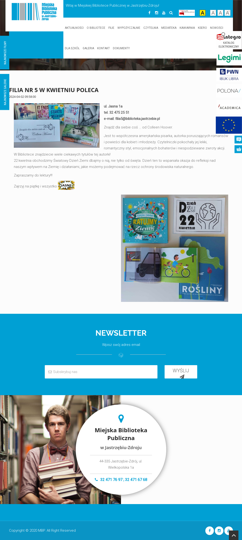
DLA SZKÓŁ (72, 48)
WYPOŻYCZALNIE (128, 27)
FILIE (111, 27)
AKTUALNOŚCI (74, 27)
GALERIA (88, 48)
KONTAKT (103, 48)
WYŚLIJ (181, 373)
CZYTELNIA (150, 27)
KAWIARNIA (187, 27)
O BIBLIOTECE (96, 27)
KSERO (202, 27)
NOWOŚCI (216, 27)
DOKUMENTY (121, 48)
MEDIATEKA (168, 27)
